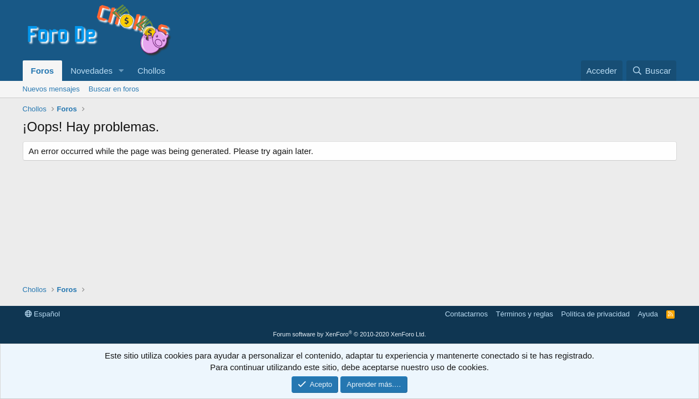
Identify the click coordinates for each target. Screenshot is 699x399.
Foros (42, 70)
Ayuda (647, 314)
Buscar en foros (114, 89)
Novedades (91, 70)
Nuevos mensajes (51, 89)
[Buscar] (651, 70)
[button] (121, 70)
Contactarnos (466, 314)
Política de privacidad (595, 314)
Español (42, 314)
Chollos (151, 70)
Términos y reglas (524, 314)
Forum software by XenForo (349, 334)
